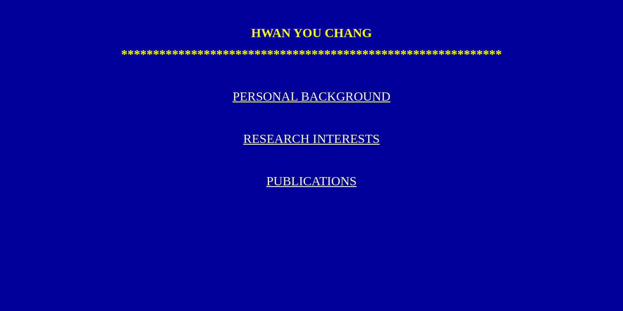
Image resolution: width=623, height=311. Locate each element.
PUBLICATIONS (312, 181)
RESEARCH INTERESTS (311, 139)
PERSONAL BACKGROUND (312, 96)
